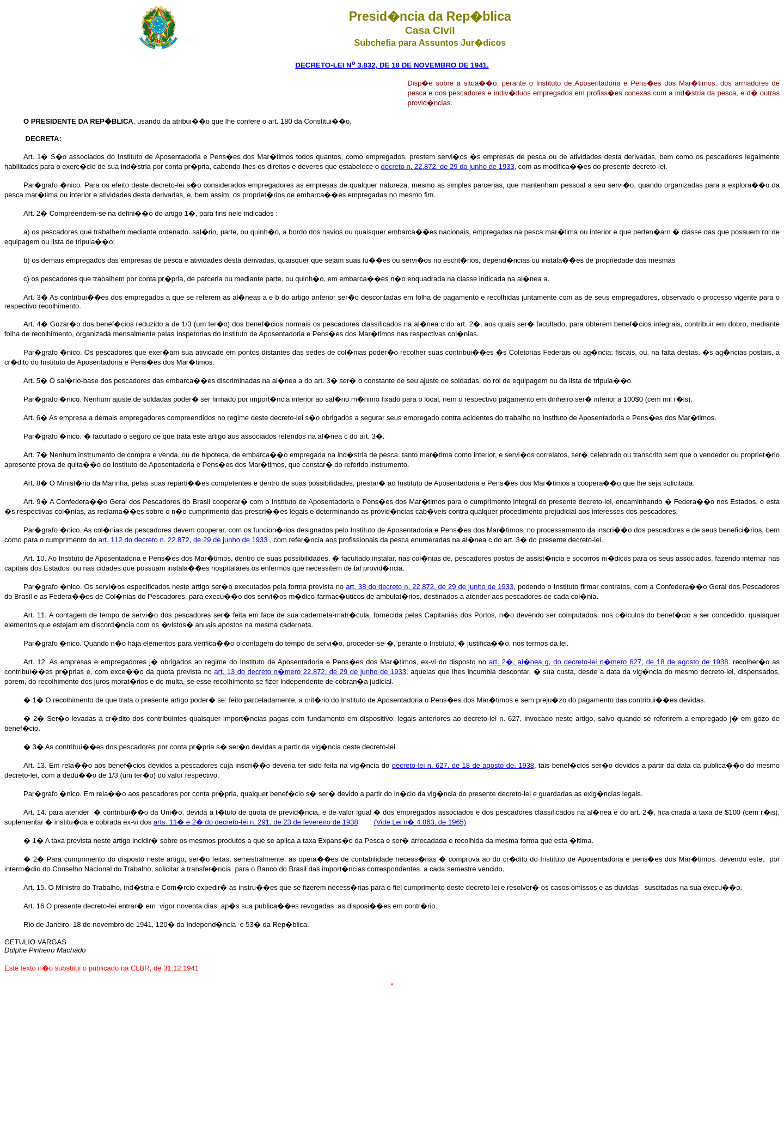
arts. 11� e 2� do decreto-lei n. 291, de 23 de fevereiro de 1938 (256, 822)
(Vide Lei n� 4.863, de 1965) (420, 822)
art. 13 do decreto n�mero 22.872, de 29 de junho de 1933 (310, 672)
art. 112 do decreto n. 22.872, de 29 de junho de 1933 (183, 540)
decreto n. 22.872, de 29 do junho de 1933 (447, 166)
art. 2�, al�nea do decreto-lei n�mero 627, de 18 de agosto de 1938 (608, 662)
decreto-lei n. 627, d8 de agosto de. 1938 (463, 765)
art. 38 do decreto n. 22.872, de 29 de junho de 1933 (429, 587)
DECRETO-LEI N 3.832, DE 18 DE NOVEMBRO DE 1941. (391, 65)
